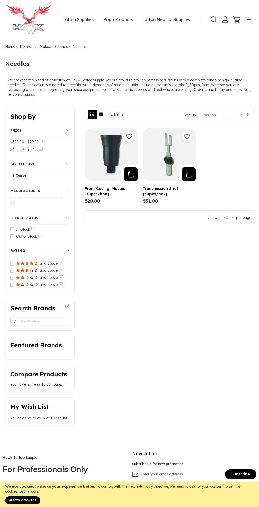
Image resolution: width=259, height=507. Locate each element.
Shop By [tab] (23, 116)
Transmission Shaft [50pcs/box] (161, 191)
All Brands (67, 307)
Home (10, 46)
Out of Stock (29, 236)
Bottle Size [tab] (22, 164)
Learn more (28, 491)
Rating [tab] (17, 250)
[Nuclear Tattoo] (13, 203)
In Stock (25, 229)
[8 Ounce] (20, 176)
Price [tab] (16, 130)
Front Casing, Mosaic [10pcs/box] (105, 191)
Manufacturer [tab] (25, 191)
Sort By (190, 115)
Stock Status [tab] (24, 218)
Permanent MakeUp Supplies (44, 46)
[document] (129, 494)
